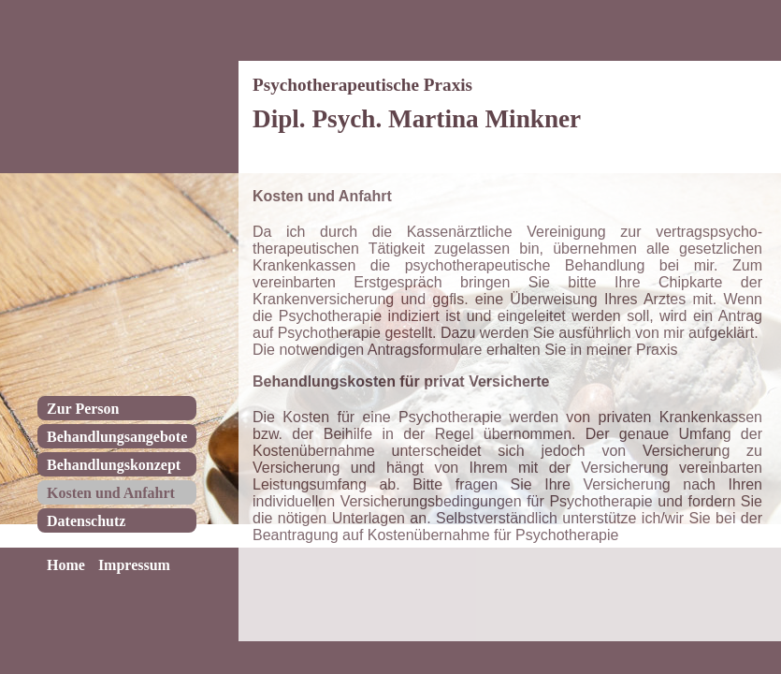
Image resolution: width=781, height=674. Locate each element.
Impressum (134, 565)
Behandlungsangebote (117, 437)
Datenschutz (86, 521)
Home (66, 565)
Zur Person (83, 409)
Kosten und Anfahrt (111, 493)
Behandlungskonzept (114, 465)
